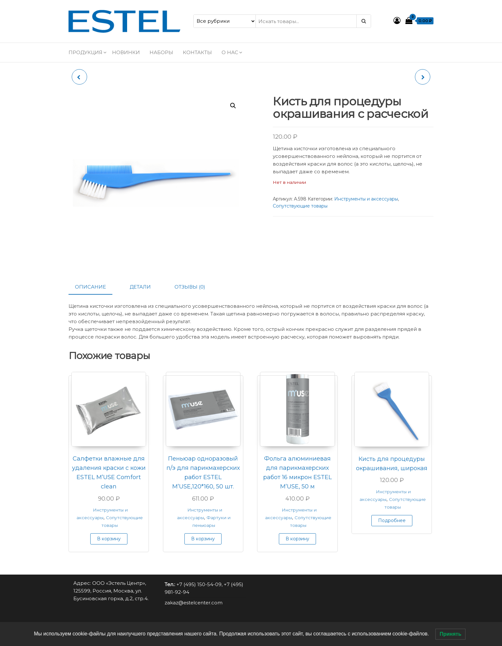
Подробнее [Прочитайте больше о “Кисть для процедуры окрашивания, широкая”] (392, 520)
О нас (230, 52)
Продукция (85, 52)
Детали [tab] (140, 287)
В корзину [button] (109, 539)
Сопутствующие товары (300, 206)
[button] (233, 105)
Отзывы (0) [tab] (189, 287)
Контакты (197, 52)
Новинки (126, 52)
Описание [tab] (90, 287)
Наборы (161, 52)
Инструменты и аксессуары (366, 199)
